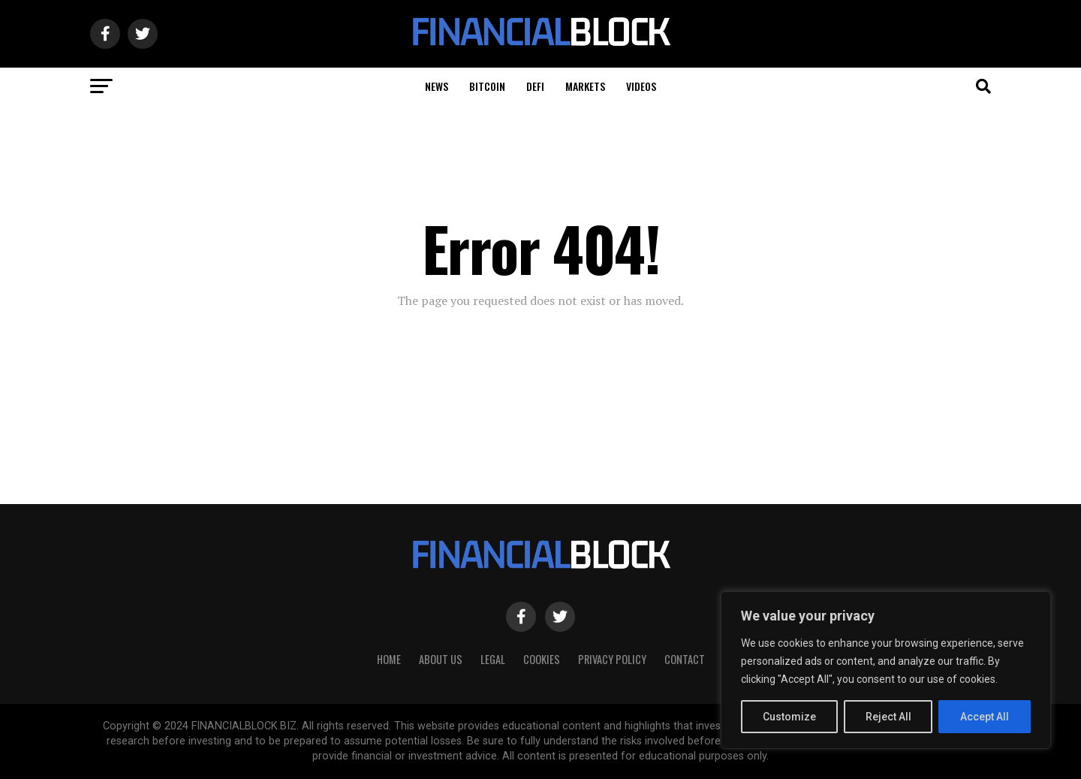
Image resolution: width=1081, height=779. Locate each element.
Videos (641, 86)
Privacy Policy (612, 659)
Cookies (541, 659)
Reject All (888, 717)
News (436, 86)
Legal (492, 659)
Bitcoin (487, 86)
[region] (886, 670)
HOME (389, 659)
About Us (440, 659)
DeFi (535, 86)
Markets (585, 86)
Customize (789, 717)
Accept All (984, 717)
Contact (684, 659)
